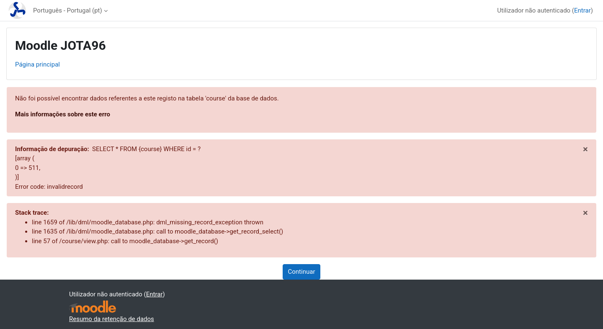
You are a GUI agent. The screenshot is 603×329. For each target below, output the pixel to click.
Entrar (582, 10)
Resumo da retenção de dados (111, 319)
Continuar (301, 271)
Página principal (37, 64)
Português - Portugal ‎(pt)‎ (67, 10)
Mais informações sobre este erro (62, 114)
